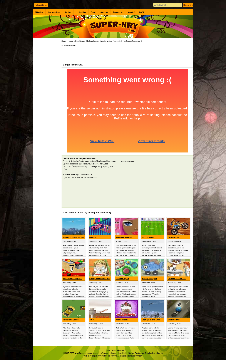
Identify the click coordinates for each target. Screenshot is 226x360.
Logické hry (81, 12)
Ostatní (131, 12)
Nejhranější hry (41, 5)
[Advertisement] (47, 87)
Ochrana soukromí (109, 350)
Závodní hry (118, 12)
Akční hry (39, 12)
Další (141, 12)
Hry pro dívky (54, 12)
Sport (93, 12)
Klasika (68, 12)
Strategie (104, 12)
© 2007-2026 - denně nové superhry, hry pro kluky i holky (95, 353)
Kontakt (121, 350)
